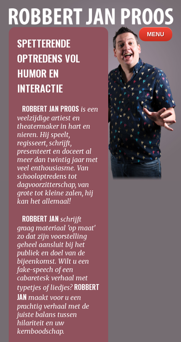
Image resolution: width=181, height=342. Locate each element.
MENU (156, 34)
